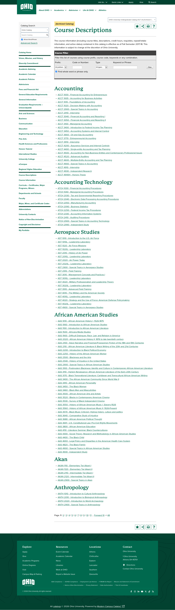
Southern (93, 569)
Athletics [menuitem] (102, 10)
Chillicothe (93, 556)
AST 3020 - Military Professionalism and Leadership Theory (86, 281)
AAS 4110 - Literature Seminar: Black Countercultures (83, 430)
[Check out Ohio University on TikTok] (149, 591)
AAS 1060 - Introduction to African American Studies (82, 324)
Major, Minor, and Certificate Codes (34, 203)
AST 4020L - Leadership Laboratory (74, 303)
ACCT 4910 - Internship (68, 167)
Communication (26, 123)
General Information (27, 99)
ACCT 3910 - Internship (68, 141)
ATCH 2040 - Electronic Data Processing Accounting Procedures (88, 199)
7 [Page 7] (78, 515)
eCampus (23, 164)
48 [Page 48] (108, 515)
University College (27, 159)
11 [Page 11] (90, 515)
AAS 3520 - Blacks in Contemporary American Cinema (83, 397)
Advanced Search (29, 43)
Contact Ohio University (133, 568)
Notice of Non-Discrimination (31, 219)
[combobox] (132, 19)
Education (23, 128)
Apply (131, 2)
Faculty (22, 198)
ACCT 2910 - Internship (69, 112)
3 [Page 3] (66, 515)
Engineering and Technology (31, 133)
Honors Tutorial (25, 149)
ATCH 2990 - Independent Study (73, 224)
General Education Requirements (33, 94)
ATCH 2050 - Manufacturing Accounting (77, 202)
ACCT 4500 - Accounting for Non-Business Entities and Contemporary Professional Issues (100, 152)
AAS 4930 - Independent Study (72, 451)
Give (141, 2)
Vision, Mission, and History (31, 58)
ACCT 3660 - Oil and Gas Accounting (75, 134)
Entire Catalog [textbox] (27, 30)
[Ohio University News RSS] (152, 591)
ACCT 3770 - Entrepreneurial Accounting (77, 138)
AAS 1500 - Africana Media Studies (74, 331)
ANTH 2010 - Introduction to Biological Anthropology (82, 497)
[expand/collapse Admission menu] (79, 10)
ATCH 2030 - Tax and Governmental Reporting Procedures (85, 195)
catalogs (57, 606)
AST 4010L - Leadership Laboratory (74, 296)
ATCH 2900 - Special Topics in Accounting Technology (83, 221)
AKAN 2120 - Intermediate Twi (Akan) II (76, 476)
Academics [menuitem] (59, 10)
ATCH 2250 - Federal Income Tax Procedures (79, 210)
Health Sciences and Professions (33, 143)
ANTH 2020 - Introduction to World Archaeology (80, 500)
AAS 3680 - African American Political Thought (80, 419)
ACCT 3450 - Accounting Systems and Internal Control (83, 131)
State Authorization (106, 585)
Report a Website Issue (65, 574)
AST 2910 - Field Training (69, 270)
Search (152, 2)
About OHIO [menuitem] (44, 10)
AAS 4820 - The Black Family (71, 444)
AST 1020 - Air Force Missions (72, 245)
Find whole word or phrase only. (73, 71)
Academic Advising (27, 69)
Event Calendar (62, 551)
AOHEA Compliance (71, 582)
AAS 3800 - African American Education (77, 426)
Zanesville (93, 574)
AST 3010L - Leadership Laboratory (74, 278)
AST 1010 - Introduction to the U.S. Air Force (78, 238)
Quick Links (117, 2)
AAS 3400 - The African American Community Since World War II (88, 379)
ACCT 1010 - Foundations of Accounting (76, 101)
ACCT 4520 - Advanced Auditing (73, 156)
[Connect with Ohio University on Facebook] (131, 591)
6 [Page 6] (75, 515)
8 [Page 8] (81, 515)
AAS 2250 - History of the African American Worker (82, 353)
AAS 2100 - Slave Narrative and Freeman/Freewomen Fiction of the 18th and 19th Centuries (101, 342)
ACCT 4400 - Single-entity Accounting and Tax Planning (84, 149)
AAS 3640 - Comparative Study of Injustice (78, 415)
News (58, 560)
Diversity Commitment (28, 63)
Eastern (92, 560)
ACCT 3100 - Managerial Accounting (75, 123)
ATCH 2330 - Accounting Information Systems (79, 213)
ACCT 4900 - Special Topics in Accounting (78, 163)
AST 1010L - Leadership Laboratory (74, 241)
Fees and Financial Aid (28, 89)
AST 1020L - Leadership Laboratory (74, 249)
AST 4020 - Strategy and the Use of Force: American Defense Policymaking (93, 300)
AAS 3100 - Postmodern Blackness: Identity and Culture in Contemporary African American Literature (105, 368)
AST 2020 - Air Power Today (71, 260)
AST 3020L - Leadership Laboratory (74, 285)
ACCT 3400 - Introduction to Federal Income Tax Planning (85, 127)
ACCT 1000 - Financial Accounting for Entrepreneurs (82, 94)
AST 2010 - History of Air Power (73, 252)
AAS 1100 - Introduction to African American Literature (83, 328)
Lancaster (93, 565)
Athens (92, 551)
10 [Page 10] (87, 515)
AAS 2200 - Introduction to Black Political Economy (82, 350)
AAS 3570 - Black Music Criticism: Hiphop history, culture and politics (90, 411)
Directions (131, 565)
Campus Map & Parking (32, 574)
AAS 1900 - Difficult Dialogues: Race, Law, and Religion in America (89, 335)
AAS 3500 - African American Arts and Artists (79, 393)
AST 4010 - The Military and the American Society (81, 292)
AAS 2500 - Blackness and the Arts (74, 357)
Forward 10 (99, 515)
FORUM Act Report (105, 582)
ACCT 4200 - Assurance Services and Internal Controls (83, 145)
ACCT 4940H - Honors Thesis (72, 174)
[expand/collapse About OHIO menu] (51, 10)
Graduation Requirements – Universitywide (31, 106)
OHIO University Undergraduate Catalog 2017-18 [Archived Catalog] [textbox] (131, 20)
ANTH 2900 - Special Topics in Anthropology (79, 504)
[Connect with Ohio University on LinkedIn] (138, 591)
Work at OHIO (61, 569)
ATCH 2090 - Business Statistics (73, 206)
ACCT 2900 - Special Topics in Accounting (78, 109)
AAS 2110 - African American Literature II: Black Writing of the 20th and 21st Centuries (98, 346)
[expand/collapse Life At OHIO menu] (95, 10)
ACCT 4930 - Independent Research (75, 171)
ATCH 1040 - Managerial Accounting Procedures (80, 191)
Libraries (59, 565)
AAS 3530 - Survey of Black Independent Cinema (81, 400)
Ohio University (33, 591)
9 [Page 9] (84, 515)
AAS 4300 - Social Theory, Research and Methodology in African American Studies (97, 433)
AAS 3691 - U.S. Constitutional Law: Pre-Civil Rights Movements (87, 422)
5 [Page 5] (72, 515)
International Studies (28, 154)
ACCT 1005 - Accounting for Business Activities (80, 98)
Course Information (27, 180)
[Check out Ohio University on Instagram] (134, 591)
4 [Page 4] (69, 515)
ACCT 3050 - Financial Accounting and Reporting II (82, 120)
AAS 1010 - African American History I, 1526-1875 (81, 320)
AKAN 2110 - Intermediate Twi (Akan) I (75, 472)
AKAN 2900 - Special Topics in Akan (75, 480)
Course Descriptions (27, 175)
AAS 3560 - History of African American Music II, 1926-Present (87, 408)
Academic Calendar (27, 74)
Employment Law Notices (88, 582)
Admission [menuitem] (73, 10)
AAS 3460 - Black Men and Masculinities (77, 390)
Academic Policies (27, 79)
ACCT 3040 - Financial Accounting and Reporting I (81, 116)
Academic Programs (30, 560)
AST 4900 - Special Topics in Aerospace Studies (80, 307)
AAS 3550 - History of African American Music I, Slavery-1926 (87, 404)
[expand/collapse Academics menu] (65, 10)
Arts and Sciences (26, 113)
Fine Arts (23, 139)
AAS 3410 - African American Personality (77, 382)
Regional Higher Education (30, 169)
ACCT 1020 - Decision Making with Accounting (80, 105)
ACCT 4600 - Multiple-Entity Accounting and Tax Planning (85, 160)
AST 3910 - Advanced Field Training (74, 289)
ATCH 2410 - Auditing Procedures (74, 217)
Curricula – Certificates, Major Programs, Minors (32, 187)
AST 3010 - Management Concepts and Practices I (81, 274)
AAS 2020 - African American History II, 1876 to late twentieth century (91, 339)
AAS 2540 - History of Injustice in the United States (82, 360)
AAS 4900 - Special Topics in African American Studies (84, 448)
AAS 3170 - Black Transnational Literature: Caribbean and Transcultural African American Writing (102, 375)
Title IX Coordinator (121, 585)
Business (23, 118)
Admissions (24, 84)
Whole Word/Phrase (30, 39)
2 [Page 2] (63, 515)
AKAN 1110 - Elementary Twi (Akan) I (74, 465)
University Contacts (27, 214)
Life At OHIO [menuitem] (88, 10)
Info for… (102, 2)
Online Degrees (29, 565)
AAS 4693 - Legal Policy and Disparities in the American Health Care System (94, 441)
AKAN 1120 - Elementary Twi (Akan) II (75, 469)
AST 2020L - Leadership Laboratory (74, 263)
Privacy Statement (92, 585)
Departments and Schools (30, 193)
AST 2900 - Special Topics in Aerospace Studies (80, 267)
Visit (24, 569)
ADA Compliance (56, 582)
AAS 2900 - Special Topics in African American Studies (84, 364)
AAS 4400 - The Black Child (71, 437)
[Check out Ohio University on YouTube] (142, 591)
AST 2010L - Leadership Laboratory (74, 256)
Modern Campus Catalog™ (109, 606)
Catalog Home (25, 52)
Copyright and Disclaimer (30, 224)
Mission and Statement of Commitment (126, 582)
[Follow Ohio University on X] (145, 591)
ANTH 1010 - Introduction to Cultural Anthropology (81, 493)
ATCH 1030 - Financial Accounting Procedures (79, 188)
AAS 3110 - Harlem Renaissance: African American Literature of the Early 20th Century (98, 371)
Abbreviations (25, 209)
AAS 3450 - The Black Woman (72, 386)
